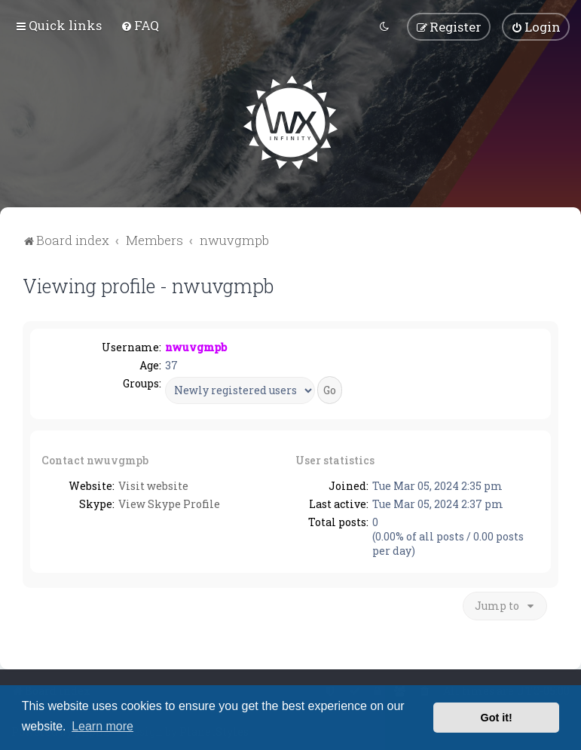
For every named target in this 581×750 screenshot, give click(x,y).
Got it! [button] (496, 718)
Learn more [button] (102, 726)
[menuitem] (140, 25)
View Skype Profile (169, 504)
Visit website (153, 486)
